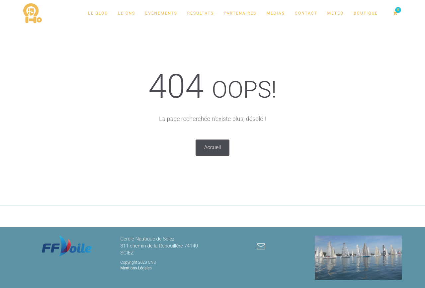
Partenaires (240, 13)
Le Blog (98, 13)
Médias (275, 13)
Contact (306, 13)
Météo (335, 13)
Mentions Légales (136, 268)
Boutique (366, 13)
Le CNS (126, 13)
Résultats (200, 13)
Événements (161, 13)
